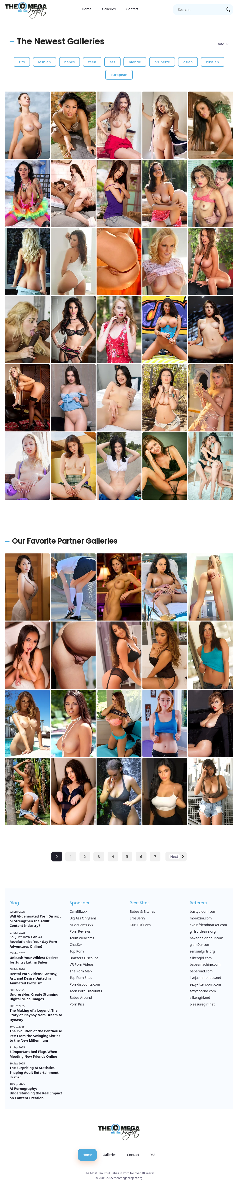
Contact (132, 9)
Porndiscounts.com (85, 984)
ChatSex (76, 944)
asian (188, 61)
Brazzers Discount (84, 958)
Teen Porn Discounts (86, 991)
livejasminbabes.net (205, 977)
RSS (152, 1154)
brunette (162, 61)
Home (87, 9)
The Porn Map (81, 971)
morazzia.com (201, 918)
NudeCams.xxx (81, 925)
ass (112, 61)
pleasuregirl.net (202, 1004)
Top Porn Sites (81, 977)
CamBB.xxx (78, 911)
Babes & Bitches (142, 911)
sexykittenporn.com (205, 984)
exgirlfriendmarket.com (208, 925)
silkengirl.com (201, 958)
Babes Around (81, 997)
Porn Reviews (80, 931)
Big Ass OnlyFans (83, 918)
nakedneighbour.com (206, 938)
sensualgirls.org (202, 951)
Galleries (109, 9)
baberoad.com (201, 971)
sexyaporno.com (203, 991)
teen (92, 61)
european (118, 74)
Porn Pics (77, 1004)
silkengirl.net (200, 997)
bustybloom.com (203, 911)
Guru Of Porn (140, 925)
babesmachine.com (205, 964)
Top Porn (77, 951)
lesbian (44, 61)
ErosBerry (137, 918)
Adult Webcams (82, 938)
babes (69, 61)
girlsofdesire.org (203, 931)
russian (212, 61)
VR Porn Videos (81, 964)
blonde (135, 61)
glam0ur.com (200, 944)
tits (22, 61)
